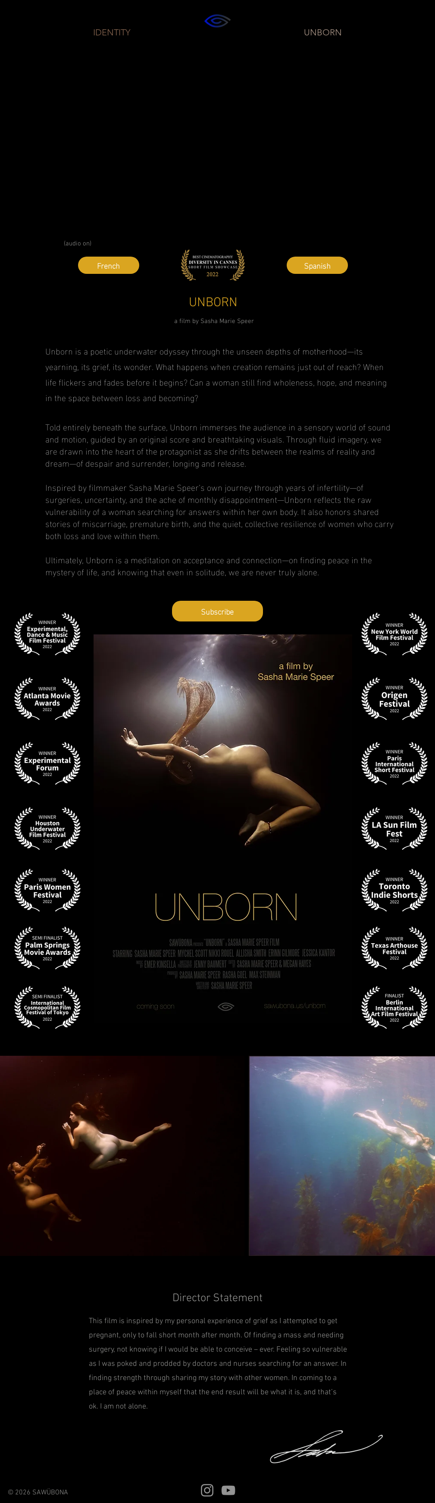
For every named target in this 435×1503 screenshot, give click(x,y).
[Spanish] (317, 265)
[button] (217, 611)
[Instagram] (207, 1490)
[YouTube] (228, 1490)
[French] (108, 265)
